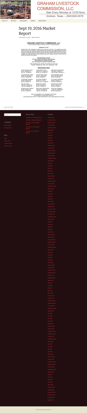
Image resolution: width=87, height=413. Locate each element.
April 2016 (50, 321)
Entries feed (7, 141)
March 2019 (50, 232)
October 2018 (51, 244)
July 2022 (50, 132)
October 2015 (51, 336)
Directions (13, 21)
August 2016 (51, 311)
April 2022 (50, 140)
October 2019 (51, 214)
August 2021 (51, 160)
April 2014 (50, 382)
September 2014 (52, 369)
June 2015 (50, 346)
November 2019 (51, 211)
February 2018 (51, 265)
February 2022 (51, 145)
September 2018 (52, 247)
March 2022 (50, 143)
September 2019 (52, 216)
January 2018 (51, 267)
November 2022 (51, 122)
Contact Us (4, 21)
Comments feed (8, 143)
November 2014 (51, 364)
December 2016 (51, 300)
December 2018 (51, 239)
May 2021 (50, 168)
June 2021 (50, 166)
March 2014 (50, 384)
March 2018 (50, 262)
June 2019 (50, 224)
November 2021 (51, 153)
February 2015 (51, 356)
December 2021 (51, 150)
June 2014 (50, 377)
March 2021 (50, 173)
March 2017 (50, 293)
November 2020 (51, 181)
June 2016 (50, 316)
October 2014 (51, 367)
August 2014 (51, 372)
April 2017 (50, 290)
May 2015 (50, 349)
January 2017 (51, 298)
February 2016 (51, 326)
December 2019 (51, 209)
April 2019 (50, 229)
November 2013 (51, 395)
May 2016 (50, 318)
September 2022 (52, 127)
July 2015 (50, 344)
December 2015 (51, 331)
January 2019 (51, 237)
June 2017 (50, 285)
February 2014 (51, 387)
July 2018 (50, 252)
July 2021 (50, 163)
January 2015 (51, 359)
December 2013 (51, 392)
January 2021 (51, 178)
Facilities (33, 21)
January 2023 (51, 117)
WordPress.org (8, 146)
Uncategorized (7, 127)
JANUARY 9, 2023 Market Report (33, 120)
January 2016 (51, 328)
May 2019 (50, 227)
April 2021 (50, 171)
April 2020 (50, 199)
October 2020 (51, 183)
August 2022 (51, 130)
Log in (5, 138)
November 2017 (51, 272)
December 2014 (51, 362)
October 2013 (51, 397)
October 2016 (51, 306)
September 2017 (52, 278)
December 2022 (51, 120)
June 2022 (50, 135)
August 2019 (51, 219)
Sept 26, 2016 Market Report (75, 107)
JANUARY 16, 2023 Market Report (34, 117)
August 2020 (51, 188)
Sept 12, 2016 (7, 107)
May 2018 (50, 257)
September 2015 (52, 339)
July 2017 (50, 283)
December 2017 (51, 270)
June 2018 (50, 255)
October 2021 (51, 155)
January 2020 (51, 206)
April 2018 (50, 260)
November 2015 (51, 334)
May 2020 (50, 196)
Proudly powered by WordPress (43, 409)
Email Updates (23, 21)
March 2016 (50, 323)
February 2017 (51, 295)
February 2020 (51, 204)
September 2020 (52, 186)
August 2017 (51, 280)
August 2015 (51, 341)
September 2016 (52, 308)
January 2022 (51, 148)
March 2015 (50, 354)
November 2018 (51, 242)
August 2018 (51, 250)
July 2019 (50, 222)
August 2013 (51, 400)
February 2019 (51, 234)
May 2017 (50, 288)
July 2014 (50, 374)
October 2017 (51, 275)
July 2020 (50, 191)
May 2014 (50, 379)
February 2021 (51, 176)
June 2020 (50, 194)
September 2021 (52, 158)
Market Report (42, 21)
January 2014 (51, 390)
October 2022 (51, 125)
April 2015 (50, 351)
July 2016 (50, 313)
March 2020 (50, 201)
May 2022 (50, 138)
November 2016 (51, 303)
